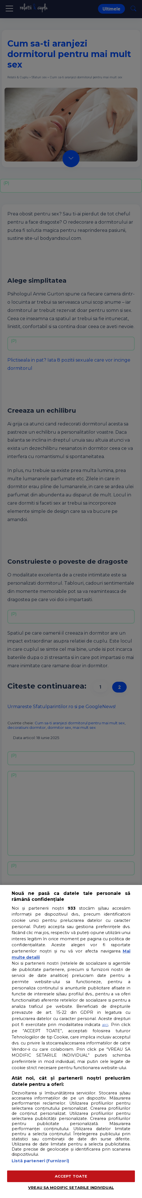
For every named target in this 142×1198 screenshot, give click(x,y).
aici (105, 1024)
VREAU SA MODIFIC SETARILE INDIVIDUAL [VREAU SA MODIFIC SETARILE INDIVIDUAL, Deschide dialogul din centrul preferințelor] (71, 1187)
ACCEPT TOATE (71, 1176)
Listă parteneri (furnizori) (40, 1160)
